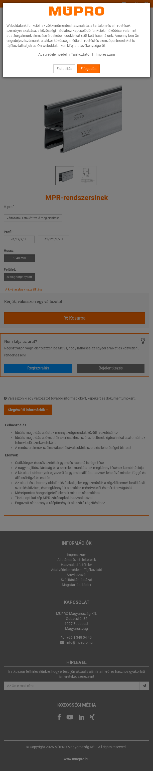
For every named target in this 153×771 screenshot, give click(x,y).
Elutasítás (64, 69)
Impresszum (105, 54)
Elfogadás (88, 69)
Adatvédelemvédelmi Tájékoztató (63, 54)
